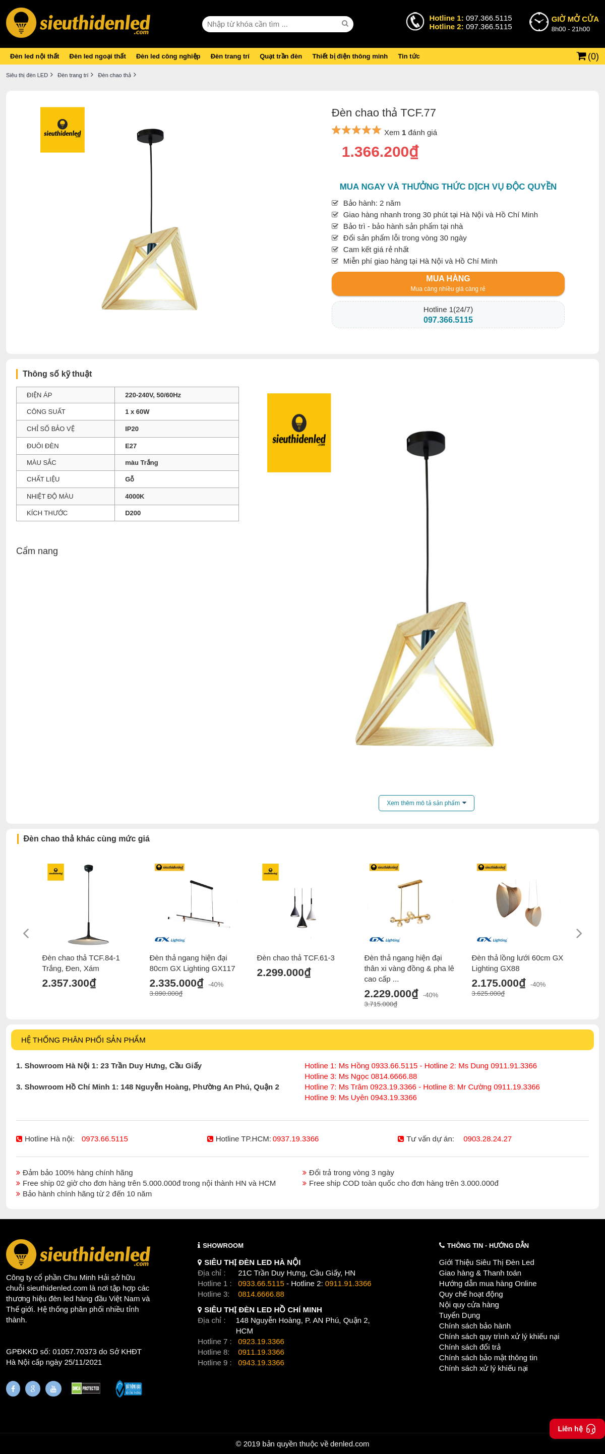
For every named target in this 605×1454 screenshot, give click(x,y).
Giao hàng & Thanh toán (480, 1272)
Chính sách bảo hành (475, 1325)
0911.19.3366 (261, 1352)
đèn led (61, 1298)
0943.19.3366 (261, 1362)
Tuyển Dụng (459, 1315)
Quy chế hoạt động (471, 1294)
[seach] (346, 24)
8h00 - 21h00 (575, 23)
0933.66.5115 (261, 1283)
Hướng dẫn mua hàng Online (488, 1283)
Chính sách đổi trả (470, 1347)
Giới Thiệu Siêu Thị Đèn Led (486, 1262)
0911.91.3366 (348, 1283)
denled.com (350, 1443)
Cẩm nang (37, 551)
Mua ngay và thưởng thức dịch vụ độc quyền (448, 187)
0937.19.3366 (296, 1138)
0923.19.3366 (261, 1341)
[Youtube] (53, 1389)
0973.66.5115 (105, 1138)
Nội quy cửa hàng (469, 1304)
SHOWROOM (223, 1245)
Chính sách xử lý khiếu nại (483, 1368)
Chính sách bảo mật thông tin (488, 1357)
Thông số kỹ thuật (57, 374)
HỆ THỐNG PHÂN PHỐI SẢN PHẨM (83, 1040)
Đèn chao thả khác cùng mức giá (87, 838)
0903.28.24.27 (487, 1138)
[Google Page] (32, 1389)
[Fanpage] (13, 1389)
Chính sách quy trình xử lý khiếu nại (499, 1336)
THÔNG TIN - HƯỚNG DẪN (488, 1245)
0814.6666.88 (261, 1294)
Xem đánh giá (410, 132)
